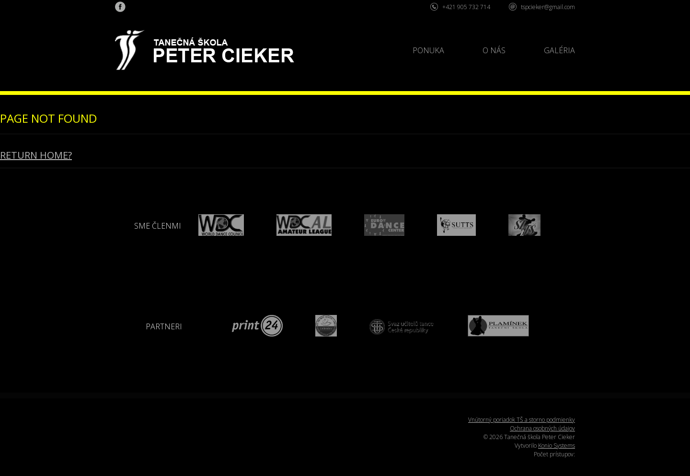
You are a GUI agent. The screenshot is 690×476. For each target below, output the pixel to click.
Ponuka (428, 50)
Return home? (36, 155)
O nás (494, 50)
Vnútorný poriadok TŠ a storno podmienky (521, 420)
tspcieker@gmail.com (548, 7)
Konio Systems (556, 445)
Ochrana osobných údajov (542, 428)
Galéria (559, 50)
